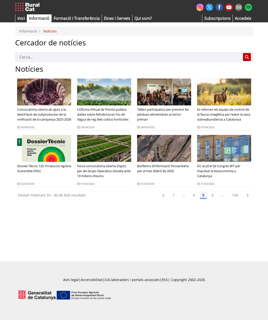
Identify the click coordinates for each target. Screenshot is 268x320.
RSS (165, 279)
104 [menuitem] (235, 195)
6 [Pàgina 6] (213, 195)
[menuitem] (77, 18)
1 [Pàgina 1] (174, 195)
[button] (21, 18)
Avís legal (71, 279)
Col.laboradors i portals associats (132, 279)
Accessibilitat (92, 279)
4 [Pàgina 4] (194, 195)
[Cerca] (128, 57)
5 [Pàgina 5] (203, 195)
